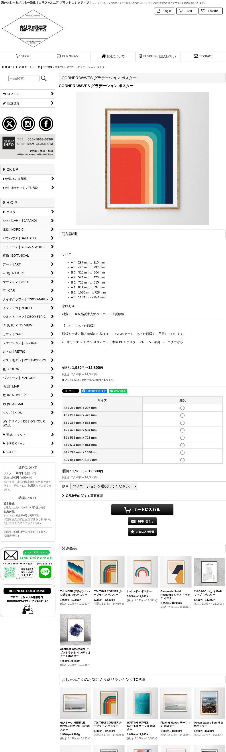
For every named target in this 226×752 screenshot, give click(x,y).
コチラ (172, 342)
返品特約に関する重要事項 (82, 496)
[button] (142, 532)
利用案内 (33, 485)
